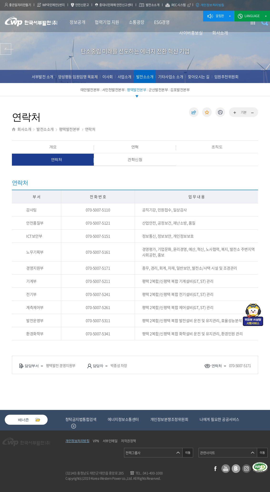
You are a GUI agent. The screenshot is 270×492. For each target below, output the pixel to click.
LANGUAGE (252, 15)
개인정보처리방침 (212, 5)
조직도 (217, 146)
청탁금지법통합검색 (119, 419)
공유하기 (194, 112)
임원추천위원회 (226, 76)
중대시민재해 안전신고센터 (116, 4)
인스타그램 (246, 468)
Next (79, 426)
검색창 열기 (264, 22)
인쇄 (220, 112)
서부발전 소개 (42, 76)
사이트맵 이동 (253, 22)
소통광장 (137, 22)
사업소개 (124, 76)
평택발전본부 (136, 89)
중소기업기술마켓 (79, 419)
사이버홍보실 (191, 33)
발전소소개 (153, 4)
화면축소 (252, 112)
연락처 (90, 129)
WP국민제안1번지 (53, 4)
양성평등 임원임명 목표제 (78, 76)
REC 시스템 (181, 5)
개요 (53, 146)
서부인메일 (110, 440)
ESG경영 (162, 22)
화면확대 (235, 112)
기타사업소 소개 (170, 76)
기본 (244, 112)
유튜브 (225, 468)
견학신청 (134, 159)
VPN (96, 440)
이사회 (107, 76)
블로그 (236, 468)
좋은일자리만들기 (20, 4)
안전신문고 (82, 4)
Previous (67, 426)
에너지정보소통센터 (162, 419)
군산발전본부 (158, 89)
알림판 (220, 15)
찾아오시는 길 (199, 76)
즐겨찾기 (207, 112)
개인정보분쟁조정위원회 (208, 419)
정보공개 (77, 22)
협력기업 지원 (107, 22)
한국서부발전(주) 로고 (31, 21)
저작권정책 (128, 440)
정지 (73, 426)
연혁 (135, 146)
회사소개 (220, 33)
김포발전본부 (180, 89)
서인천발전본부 (113, 89)
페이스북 (215, 468)
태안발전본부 (90, 89)
